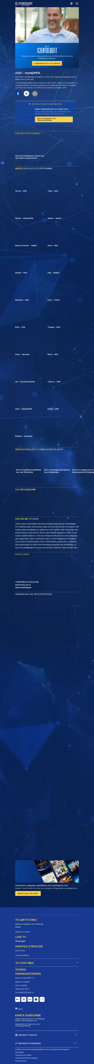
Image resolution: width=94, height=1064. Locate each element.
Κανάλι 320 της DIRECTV (24, 978)
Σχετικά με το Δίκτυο (22, 932)
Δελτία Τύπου (20, 951)
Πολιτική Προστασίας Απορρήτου (26, 1058)
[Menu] (77, 3)
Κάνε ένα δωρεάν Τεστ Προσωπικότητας (46, 119)
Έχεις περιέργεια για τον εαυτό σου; (51, 109)
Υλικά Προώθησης (22, 955)
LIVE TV (21, 937)
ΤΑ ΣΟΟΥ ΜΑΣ (24, 962)
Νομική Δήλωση (20, 1061)
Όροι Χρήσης (19, 1052)
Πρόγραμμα (20, 941)
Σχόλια (20, 1009)
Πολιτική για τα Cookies (23, 1055)
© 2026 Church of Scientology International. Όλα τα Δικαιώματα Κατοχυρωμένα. (42, 1049)
